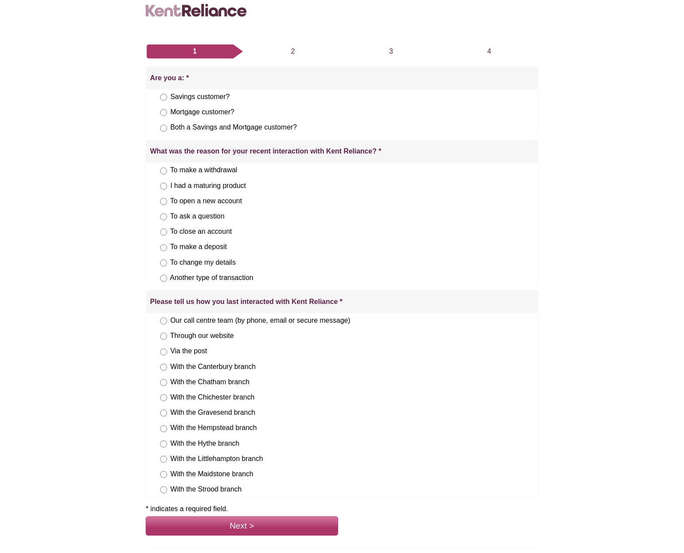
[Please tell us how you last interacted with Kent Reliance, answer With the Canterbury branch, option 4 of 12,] (163, 367)
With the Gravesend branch (212, 412)
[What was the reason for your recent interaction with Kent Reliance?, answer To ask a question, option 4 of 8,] (163, 216)
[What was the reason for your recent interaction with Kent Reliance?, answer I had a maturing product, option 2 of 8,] (163, 186)
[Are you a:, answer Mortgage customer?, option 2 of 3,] (163, 112)
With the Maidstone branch (211, 474)
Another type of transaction (211, 277)
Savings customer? (199, 96)
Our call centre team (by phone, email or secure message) (260, 320)
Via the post (188, 351)
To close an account (201, 231)
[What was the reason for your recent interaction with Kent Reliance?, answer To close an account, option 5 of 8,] (163, 232)
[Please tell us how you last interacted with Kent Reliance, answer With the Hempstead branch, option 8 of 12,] (163, 428)
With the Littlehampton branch (216, 458)
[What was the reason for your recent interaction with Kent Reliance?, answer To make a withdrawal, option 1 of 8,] (163, 170)
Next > (242, 525)
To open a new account (206, 201)
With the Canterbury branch (213, 366)
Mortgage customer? (202, 112)
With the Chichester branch (212, 397)
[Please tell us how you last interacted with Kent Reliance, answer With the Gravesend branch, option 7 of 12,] (163, 413)
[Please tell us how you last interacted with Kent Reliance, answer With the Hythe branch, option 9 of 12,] (163, 443)
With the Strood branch (206, 489)
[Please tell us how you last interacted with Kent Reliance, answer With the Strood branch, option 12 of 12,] (163, 489)
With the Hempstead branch (213, 427)
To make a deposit (198, 246)
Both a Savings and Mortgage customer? (233, 127)
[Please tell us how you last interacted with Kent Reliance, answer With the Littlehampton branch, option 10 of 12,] (163, 459)
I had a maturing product (208, 185)
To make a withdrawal (203, 170)
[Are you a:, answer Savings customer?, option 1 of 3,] (163, 97)
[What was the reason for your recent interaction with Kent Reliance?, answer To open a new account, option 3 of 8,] (163, 201)
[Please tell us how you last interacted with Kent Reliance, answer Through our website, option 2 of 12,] (163, 336)
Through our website (202, 335)
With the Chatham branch (209, 382)
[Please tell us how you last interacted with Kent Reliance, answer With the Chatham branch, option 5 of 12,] (163, 382)
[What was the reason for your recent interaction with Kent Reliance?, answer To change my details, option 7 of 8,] (163, 262)
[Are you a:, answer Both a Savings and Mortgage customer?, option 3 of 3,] (163, 128)
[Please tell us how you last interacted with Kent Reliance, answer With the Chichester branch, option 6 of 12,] (163, 397)
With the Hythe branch (204, 443)
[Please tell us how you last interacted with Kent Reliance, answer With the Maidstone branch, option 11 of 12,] (163, 474)
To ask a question (197, 216)
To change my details (203, 262)
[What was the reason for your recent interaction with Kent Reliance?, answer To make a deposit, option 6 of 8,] (163, 247)
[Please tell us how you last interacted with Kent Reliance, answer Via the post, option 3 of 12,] (163, 351)
